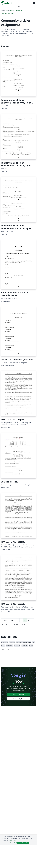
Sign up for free (18, 695)
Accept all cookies (22, 843)
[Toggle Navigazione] (34, 3)
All (7, 10)
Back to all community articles (11, 7)
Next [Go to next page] (16, 624)
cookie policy (12, 840)
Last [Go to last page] (23, 624)
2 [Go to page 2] (21, 620)
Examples (19, 10)
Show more (5, 649)
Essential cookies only (9, 843)
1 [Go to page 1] (17, 620)
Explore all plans (18, 699)
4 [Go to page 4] (28, 620)
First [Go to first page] (4, 620)
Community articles (7, 13)
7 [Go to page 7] (6, 624)
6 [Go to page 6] (2, 624)
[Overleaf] (6, 3)
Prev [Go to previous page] (12, 620)
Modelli (11, 10)
